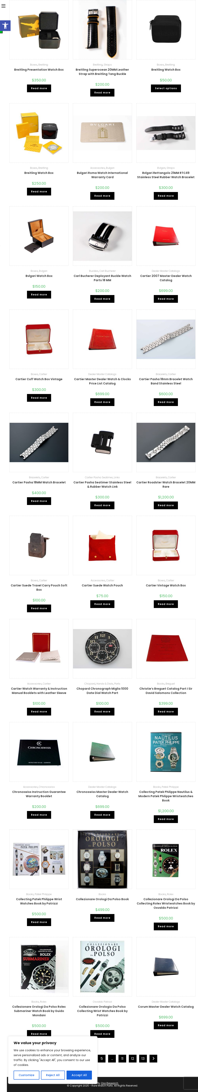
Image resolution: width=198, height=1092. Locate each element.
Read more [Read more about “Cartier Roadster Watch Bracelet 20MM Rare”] (166, 505)
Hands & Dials (104, 683)
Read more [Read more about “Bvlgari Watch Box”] (39, 294)
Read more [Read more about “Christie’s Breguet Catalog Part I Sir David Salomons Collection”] (166, 711)
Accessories (97, 168)
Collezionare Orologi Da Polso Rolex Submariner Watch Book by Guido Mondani (39, 1011)
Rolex (170, 894)
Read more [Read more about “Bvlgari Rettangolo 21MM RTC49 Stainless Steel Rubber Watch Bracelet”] (166, 196)
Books (161, 683)
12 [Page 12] (132, 1058)
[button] (5, 25)
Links (117, 477)
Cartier (43, 374)
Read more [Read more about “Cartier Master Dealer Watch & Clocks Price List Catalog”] (102, 402)
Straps (108, 64)
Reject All (53, 1075)
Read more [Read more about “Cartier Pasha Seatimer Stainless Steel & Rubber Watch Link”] (102, 505)
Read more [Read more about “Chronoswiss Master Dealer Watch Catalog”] (102, 815)
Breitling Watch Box (166, 70)
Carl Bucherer (107, 271)
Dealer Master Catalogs (166, 271)
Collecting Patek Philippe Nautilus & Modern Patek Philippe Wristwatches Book (165, 796)
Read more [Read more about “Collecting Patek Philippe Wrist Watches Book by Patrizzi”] (39, 922)
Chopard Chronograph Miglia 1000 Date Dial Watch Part (102, 691)
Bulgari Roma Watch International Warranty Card (102, 175)
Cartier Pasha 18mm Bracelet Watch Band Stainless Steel (166, 381)
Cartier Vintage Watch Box (166, 585)
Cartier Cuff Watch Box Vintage (38, 379)
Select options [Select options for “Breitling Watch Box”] (166, 88)
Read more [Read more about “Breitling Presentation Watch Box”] (39, 88)
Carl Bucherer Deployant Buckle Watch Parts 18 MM (102, 278)
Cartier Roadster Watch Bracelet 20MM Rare (165, 484)
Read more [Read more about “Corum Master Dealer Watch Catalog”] (166, 1025)
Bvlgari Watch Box (39, 276)
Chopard (89, 683)
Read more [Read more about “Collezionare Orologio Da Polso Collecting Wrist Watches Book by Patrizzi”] (102, 1034)
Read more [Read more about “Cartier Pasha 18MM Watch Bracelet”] (39, 501)
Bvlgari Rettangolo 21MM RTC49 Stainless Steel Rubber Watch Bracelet (166, 175)
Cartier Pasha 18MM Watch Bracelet (39, 482)
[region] (52, 1060)
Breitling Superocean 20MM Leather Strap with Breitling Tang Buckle (102, 72)
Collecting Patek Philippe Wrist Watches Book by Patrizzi (39, 901)
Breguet (170, 683)
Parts (117, 683)
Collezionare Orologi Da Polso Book (102, 899)
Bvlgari (161, 168)
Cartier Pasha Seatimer (99, 477)
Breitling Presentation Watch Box (39, 70)
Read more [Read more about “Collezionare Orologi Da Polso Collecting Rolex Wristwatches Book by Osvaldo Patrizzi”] (166, 926)
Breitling (43, 64)
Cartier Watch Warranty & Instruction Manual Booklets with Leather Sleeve (39, 691)
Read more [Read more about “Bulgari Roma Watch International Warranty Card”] (102, 196)
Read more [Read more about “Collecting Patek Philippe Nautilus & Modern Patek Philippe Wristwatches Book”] (166, 819)
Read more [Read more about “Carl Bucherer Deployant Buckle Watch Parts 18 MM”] (102, 299)
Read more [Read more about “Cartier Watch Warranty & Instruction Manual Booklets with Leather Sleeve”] (39, 711)
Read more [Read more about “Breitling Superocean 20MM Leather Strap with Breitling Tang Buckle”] (102, 92)
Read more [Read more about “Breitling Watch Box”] (39, 191)
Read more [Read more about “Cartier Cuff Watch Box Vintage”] (39, 397)
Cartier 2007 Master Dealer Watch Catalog (166, 278)
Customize (26, 1075)
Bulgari (110, 168)
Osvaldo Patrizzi (102, 1001)
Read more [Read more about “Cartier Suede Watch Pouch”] (102, 604)
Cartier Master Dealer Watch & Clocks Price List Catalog (102, 381)
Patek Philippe (170, 787)
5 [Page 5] (101, 1058)
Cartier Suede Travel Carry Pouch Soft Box (39, 587)
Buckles (93, 271)
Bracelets (161, 374)
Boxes (33, 64)
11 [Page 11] (122, 1058)
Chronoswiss (47, 787)
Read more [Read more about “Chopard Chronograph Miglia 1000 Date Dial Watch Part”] (102, 711)
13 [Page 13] (143, 1058)
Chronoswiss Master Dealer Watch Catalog (102, 794)
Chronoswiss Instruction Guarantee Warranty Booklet (39, 794)
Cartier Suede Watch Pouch (102, 585)
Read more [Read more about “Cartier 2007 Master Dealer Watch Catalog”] (166, 299)
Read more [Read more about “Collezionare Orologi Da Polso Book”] (102, 918)
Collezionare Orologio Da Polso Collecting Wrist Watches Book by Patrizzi (102, 1011)
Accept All (79, 1075)
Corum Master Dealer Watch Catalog (166, 1007)
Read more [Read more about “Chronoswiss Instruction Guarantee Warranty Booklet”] (39, 815)
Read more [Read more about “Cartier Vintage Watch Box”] (166, 604)
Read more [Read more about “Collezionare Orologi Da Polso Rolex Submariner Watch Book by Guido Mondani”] (39, 1034)
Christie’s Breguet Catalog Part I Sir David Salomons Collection (165, 691)
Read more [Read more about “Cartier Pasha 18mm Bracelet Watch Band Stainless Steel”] (166, 402)
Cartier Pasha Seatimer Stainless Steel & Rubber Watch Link (102, 484)
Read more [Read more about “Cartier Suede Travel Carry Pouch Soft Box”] (39, 608)
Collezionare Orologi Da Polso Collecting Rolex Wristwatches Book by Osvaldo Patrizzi (166, 903)
